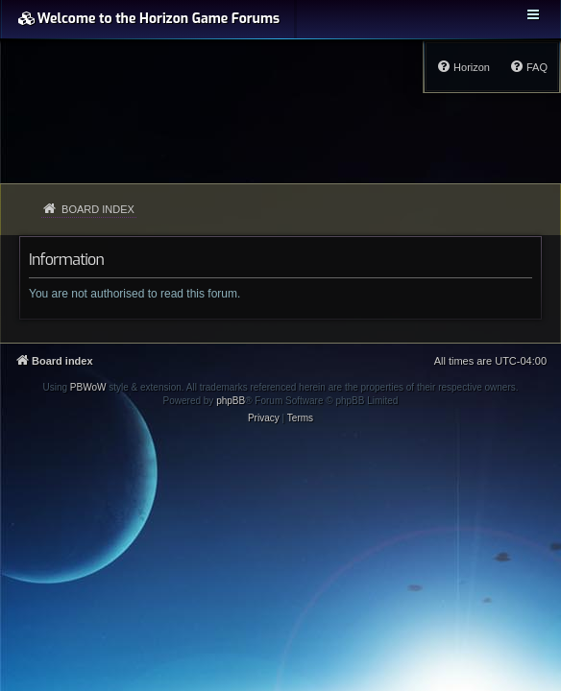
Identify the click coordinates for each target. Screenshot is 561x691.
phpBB (230, 400)
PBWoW (88, 387)
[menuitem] (528, 67)
